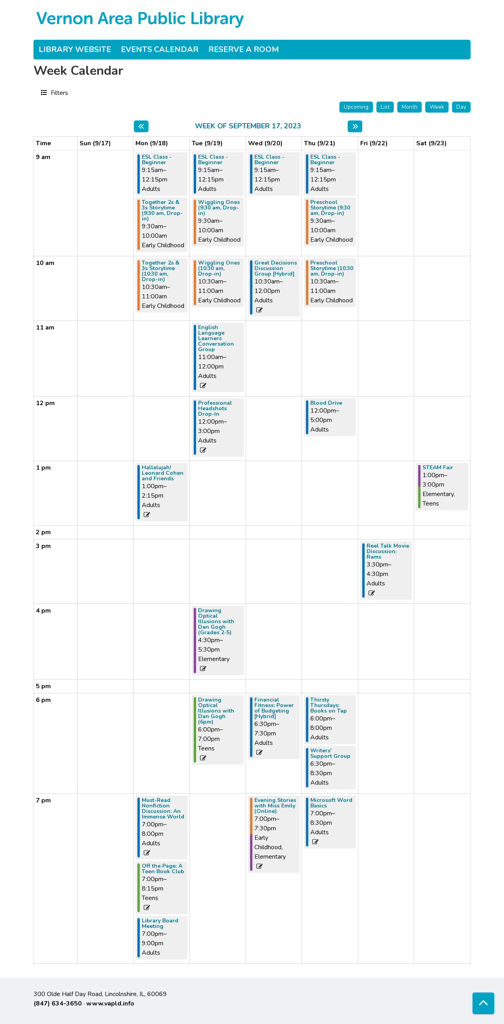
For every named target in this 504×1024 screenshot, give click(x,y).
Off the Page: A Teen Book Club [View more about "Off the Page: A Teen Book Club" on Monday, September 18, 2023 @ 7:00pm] (163, 868)
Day (461, 107)
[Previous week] (141, 126)
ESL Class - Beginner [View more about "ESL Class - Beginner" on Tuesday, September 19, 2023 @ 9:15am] (213, 159)
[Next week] (355, 126)
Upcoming (356, 107)
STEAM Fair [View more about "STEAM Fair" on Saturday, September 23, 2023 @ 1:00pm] (437, 467)
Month (409, 107)
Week (437, 107)
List (385, 107)
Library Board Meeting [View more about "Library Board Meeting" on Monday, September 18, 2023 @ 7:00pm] (160, 923)
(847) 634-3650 (57, 1003)
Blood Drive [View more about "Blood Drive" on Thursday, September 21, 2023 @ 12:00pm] (326, 403)
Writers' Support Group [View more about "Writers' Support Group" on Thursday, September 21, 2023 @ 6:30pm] (330, 753)
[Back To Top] (483, 1003)
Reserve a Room (243, 49)
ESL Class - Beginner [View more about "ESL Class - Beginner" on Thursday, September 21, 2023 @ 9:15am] (325, 159)
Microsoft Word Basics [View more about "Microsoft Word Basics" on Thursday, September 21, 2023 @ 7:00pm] (331, 803)
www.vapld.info (110, 1003)
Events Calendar (159, 49)
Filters (58, 92)
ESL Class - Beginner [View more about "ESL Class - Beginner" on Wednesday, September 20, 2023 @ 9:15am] (269, 159)
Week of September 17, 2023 (248, 126)
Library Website (75, 49)
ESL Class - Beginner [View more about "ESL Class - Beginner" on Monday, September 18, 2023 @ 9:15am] (157, 159)
